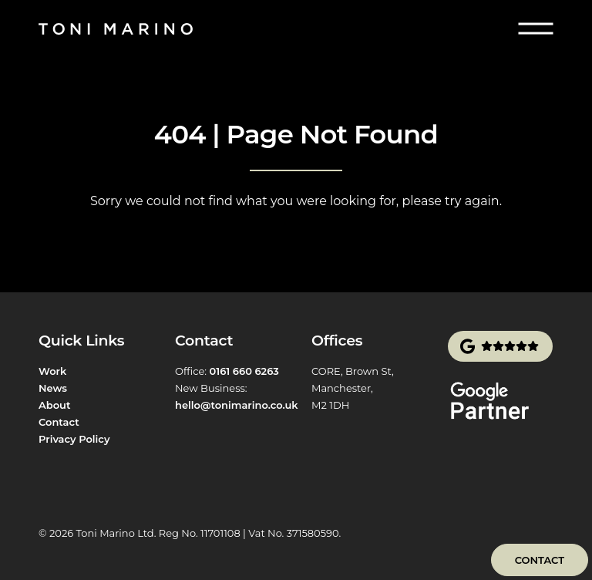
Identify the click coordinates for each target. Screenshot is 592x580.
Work (52, 371)
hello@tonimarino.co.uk (236, 405)
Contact (59, 422)
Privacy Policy (74, 439)
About (54, 405)
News (53, 388)
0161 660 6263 (243, 371)
